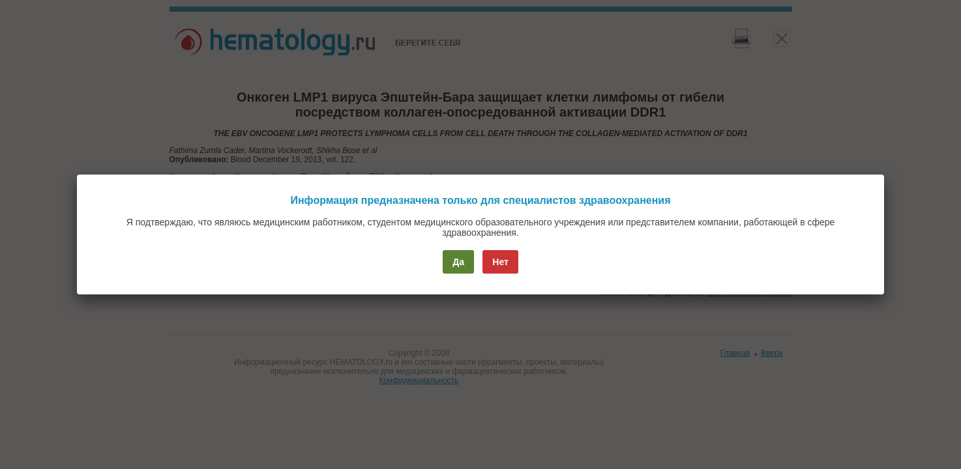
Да (458, 262)
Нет (500, 262)
